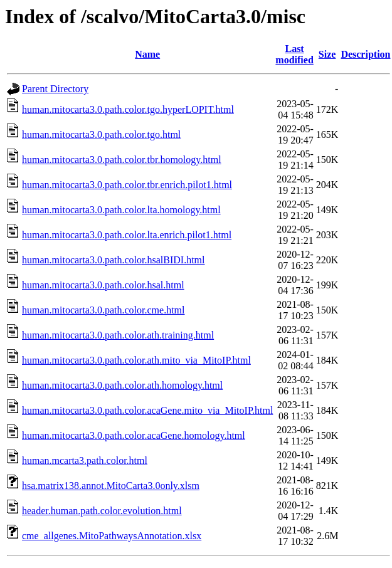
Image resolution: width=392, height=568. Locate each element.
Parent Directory (55, 88)
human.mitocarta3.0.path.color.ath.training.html (118, 335)
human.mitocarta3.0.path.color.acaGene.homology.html (133, 435)
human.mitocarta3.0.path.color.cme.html (103, 310)
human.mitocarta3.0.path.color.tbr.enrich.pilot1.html (127, 184)
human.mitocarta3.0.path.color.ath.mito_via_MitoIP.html (136, 360)
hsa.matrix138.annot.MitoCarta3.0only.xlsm (110, 485)
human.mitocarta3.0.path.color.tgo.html (101, 134)
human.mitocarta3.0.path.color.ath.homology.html (122, 385)
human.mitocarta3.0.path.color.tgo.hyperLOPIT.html (128, 109)
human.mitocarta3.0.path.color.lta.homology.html (121, 209)
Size (327, 54)
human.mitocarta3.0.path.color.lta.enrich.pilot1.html (126, 234)
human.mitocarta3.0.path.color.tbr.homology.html (121, 159)
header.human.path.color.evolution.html (102, 510)
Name (147, 54)
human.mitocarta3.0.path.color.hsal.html (103, 285)
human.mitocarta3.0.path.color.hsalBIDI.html (113, 260)
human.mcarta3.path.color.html (84, 460)
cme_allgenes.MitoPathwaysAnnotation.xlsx (111, 535)
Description (365, 54)
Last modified (294, 54)
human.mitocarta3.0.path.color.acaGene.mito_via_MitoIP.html (147, 410)
